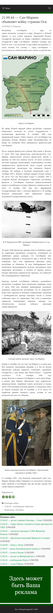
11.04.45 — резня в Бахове (12, 552)
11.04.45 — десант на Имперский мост (17, 556)
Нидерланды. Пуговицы (14, 510)
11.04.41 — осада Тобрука (11, 564)
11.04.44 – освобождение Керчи (14, 560)
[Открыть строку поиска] (49, 8)
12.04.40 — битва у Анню (11, 545)
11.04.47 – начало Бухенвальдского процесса (20, 549)
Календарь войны (11, 503)
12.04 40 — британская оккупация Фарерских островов (25, 538)
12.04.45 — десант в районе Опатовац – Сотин (21, 520)
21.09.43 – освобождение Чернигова (18, 506)
